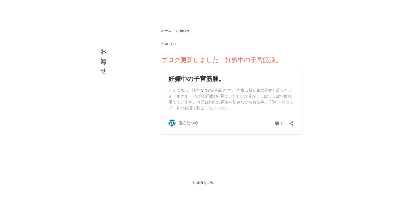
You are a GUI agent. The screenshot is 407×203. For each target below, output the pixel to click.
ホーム (166, 31)
